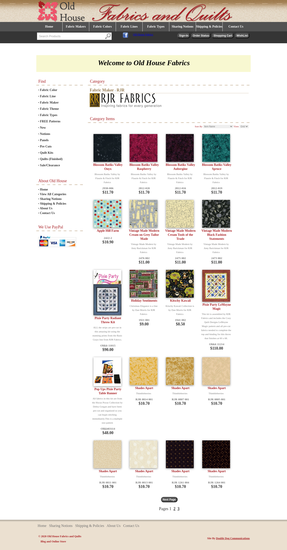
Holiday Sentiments (144, 300)
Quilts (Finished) (51, 159)
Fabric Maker (49, 102)
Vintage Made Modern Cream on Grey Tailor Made (144, 234)
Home (49, 26)
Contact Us (236, 26)
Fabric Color (48, 90)
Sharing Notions (183, 26)
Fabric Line (48, 96)
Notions (45, 134)
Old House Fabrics (143, 34)
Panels (44, 140)
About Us (46, 208)
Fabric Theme (49, 108)
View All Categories (53, 194)
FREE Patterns (50, 121)
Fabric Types (156, 26)
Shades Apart (144, 388)
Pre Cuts (46, 146)
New (43, 127)
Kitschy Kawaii (180, 300)
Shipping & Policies (209, 26)
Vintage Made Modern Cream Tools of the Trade (180, 234)
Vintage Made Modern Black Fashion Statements (217, 234)
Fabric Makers (76, 26)
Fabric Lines (129, 26)
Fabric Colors (102, 26)
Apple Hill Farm (108, 230)
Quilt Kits (46, 152)
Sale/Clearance (50, 165)
